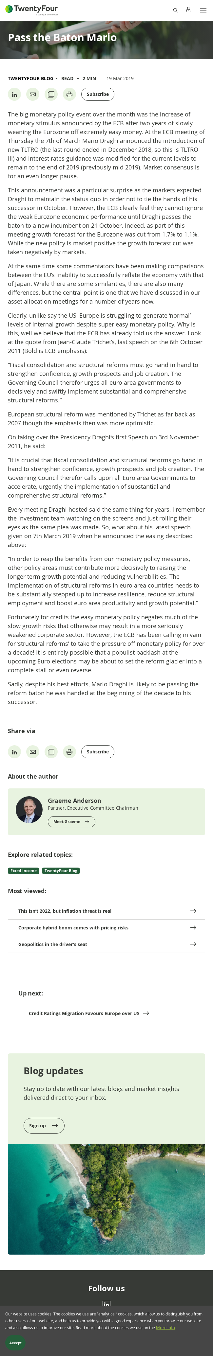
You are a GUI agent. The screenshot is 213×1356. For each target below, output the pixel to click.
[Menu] (203, 9)
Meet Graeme (67, 821)
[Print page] (69, 94)
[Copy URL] (51, 94)
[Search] (175, 9)
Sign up (38, 1125)
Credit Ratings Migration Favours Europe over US (84, 1013)
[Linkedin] (106, 1304)
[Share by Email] (32, 94)
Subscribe (98, 94)
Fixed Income (23, 870)
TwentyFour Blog (30, 78)
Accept (15, 1345)
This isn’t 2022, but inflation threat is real (64, 911)
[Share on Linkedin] (14, 94)
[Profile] (188, 9)
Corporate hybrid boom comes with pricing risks (73, 928)
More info (165, 1329)
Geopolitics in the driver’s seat (52, 944)
